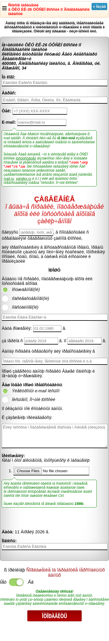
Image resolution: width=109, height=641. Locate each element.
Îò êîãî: (8, 77)
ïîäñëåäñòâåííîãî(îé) (30, 298)
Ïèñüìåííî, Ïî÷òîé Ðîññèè (33, 399)
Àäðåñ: (9, 93)
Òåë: (6, 111)
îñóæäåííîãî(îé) (26, 289)
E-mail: (9, 122)
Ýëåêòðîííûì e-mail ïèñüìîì (36, 391)
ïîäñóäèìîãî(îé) (25, 307)
